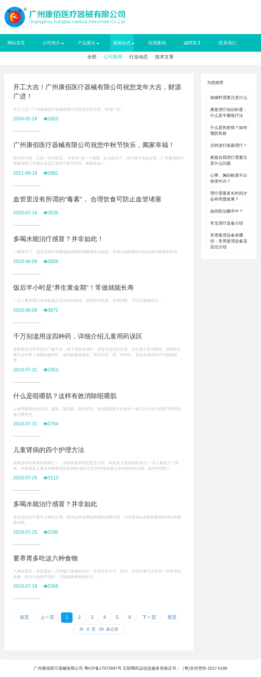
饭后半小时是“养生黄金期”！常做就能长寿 (73, 287)
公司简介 (51, 42)
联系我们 (227, 42)
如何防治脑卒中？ (226, 211)
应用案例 (157, 42)
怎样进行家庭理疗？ (228, 145)
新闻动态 (122, 42)
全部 (92, 56)
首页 (24, 617)
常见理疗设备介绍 (226, 223)
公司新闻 (113, 56)
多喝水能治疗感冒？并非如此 (55, 504)
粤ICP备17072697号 (103, 668)
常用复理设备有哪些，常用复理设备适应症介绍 (228, 241)
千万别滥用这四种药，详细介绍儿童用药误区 (77, 336)
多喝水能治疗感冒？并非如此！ (58, 238)
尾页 (172, 617)
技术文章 (164, 56)
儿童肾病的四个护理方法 (48, 450)
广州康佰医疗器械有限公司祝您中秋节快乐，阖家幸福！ (94, 145)
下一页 (149, 617)
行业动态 (138, 56)
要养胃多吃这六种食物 (45, 558)
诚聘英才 (192, 42)
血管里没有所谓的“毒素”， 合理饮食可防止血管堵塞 (87, 199)
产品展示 (86, 42)
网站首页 (16, 42)
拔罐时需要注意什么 (228, 97)
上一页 (47, 617)
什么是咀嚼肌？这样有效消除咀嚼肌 (65, 396)
